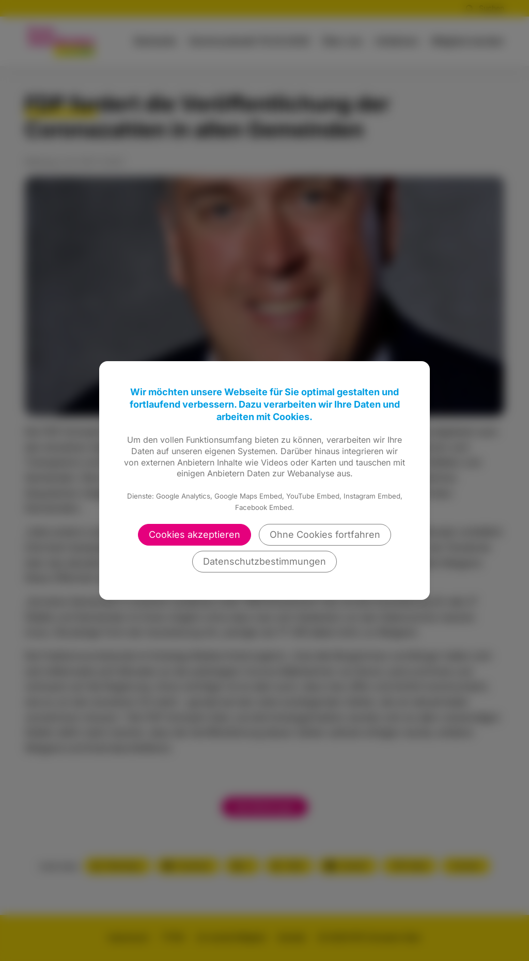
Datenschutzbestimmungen (264, 561)
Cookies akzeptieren (194, 534)
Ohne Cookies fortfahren (325, 534)
